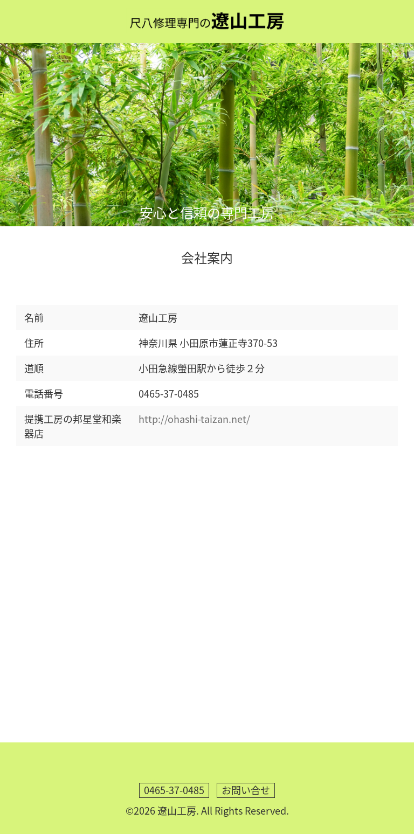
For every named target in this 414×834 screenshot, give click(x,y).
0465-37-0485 (174, 790)
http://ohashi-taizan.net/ (194, 419)
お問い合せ (246, 790)
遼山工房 (176, 810)
